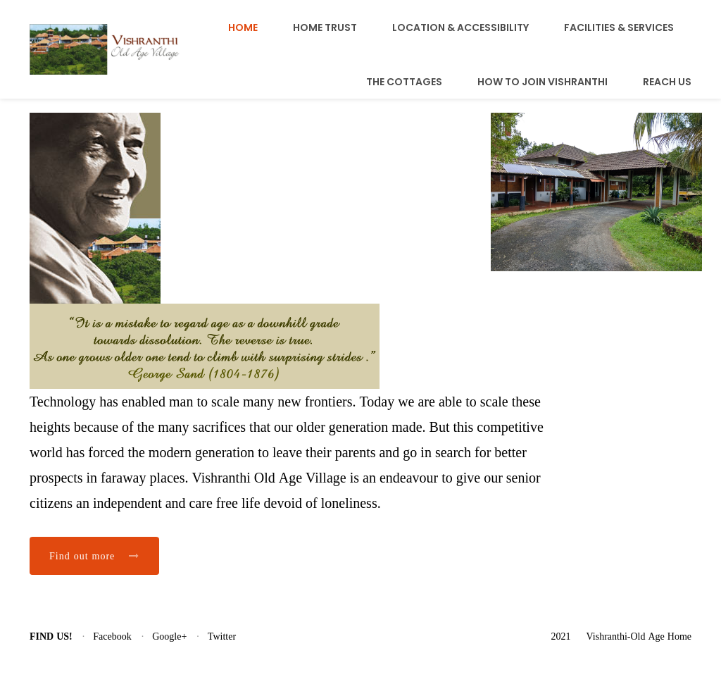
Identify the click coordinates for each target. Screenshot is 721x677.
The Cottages (404, 82)
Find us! (51, 636)
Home (243, 27)
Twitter (222, 636)
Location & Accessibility (460, 27)
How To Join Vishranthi (542, 82)
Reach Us (667, 82)
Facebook (112, 636)
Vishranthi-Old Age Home (639, 636)
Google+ (169, 636)
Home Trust (325, 27)
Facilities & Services (619, 27)
